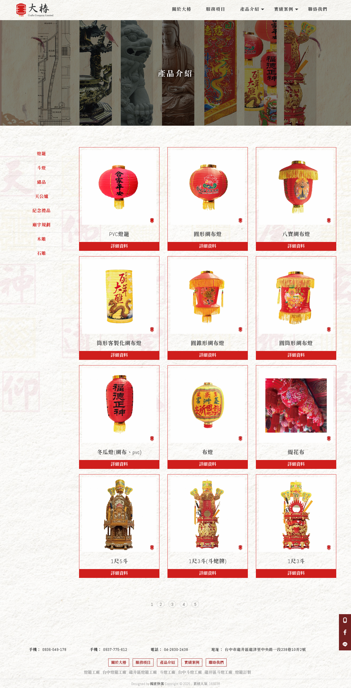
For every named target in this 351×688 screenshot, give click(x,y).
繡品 (41, 182)
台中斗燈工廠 (190, 672)
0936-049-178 (54, 649)
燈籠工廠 (92, 672)
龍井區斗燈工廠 (218, 672)
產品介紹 (249, 9)
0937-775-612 (115, 649)
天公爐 (41, 196)
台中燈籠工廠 (114, 672)
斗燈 (41, 168)
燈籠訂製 (243, 672)
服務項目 (215, 9)
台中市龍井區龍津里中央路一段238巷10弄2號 (265, 649)
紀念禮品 (41, 210)
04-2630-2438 (176, 649)
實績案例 (283, 9)
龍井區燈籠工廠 (143, 672)
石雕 (41, 253)
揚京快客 (157, 684)
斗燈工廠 (167, 672)
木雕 (41, 239)
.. (192, 684)
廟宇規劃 (41, 225)
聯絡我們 (317, 9)
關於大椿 (181, 9)
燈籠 (41, 154)
